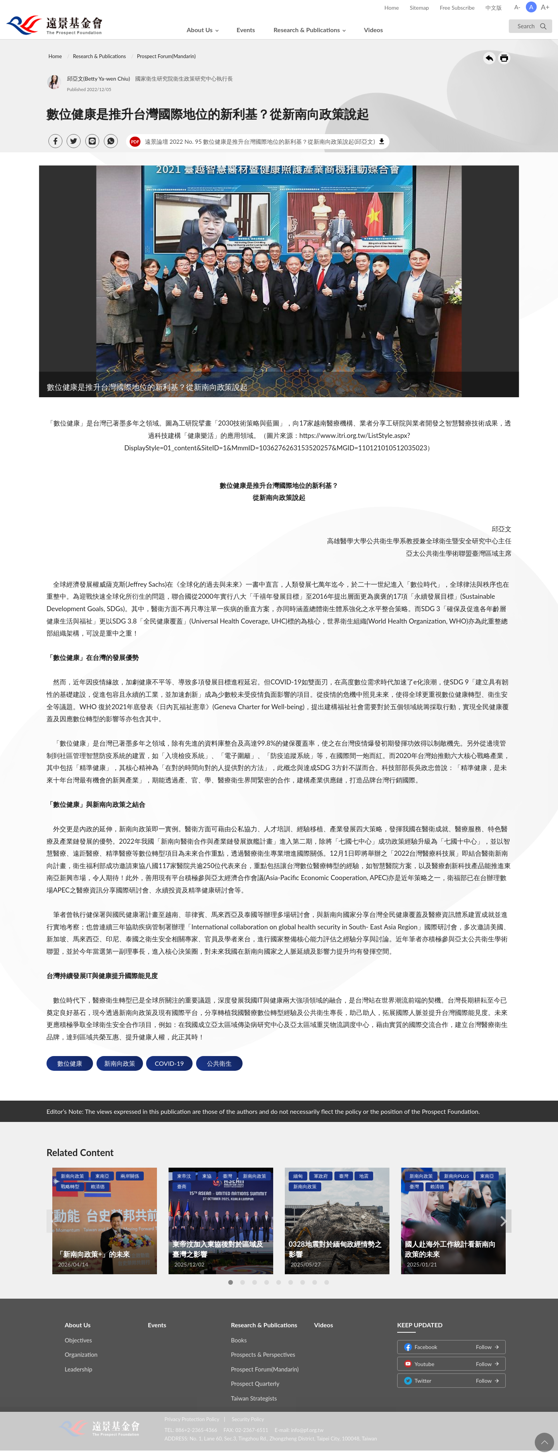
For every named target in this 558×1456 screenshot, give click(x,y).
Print (504, 58)
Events (246, 29)
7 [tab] (302, 1282)
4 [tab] (266, 1282)
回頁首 (544, 1442)
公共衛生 (219, 1063)
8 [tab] (314, 1282)
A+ (545, 7)
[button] (55, 141)
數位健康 (69, 1063)
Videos (373, 29)
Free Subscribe (457, 7)
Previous (54, 1221)
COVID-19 (169, 1063)
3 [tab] (254, 1282)
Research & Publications (307, 29)
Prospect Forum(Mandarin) (166, 56)
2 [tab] (242, 1282)
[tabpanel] (104, 1221)
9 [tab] (326, 1282)
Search (526, 25)
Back (489, 58)
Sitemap (419, 7)
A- (517, 6)
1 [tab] (230, 1282)
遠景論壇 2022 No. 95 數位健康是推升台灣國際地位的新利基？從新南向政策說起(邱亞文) (252, 141)
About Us (200, 29)
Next (504, 1221)
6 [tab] (290, 1282)
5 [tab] (278, 1282)
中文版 (494, 7)
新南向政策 (119, 1063)
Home (391, 7)
